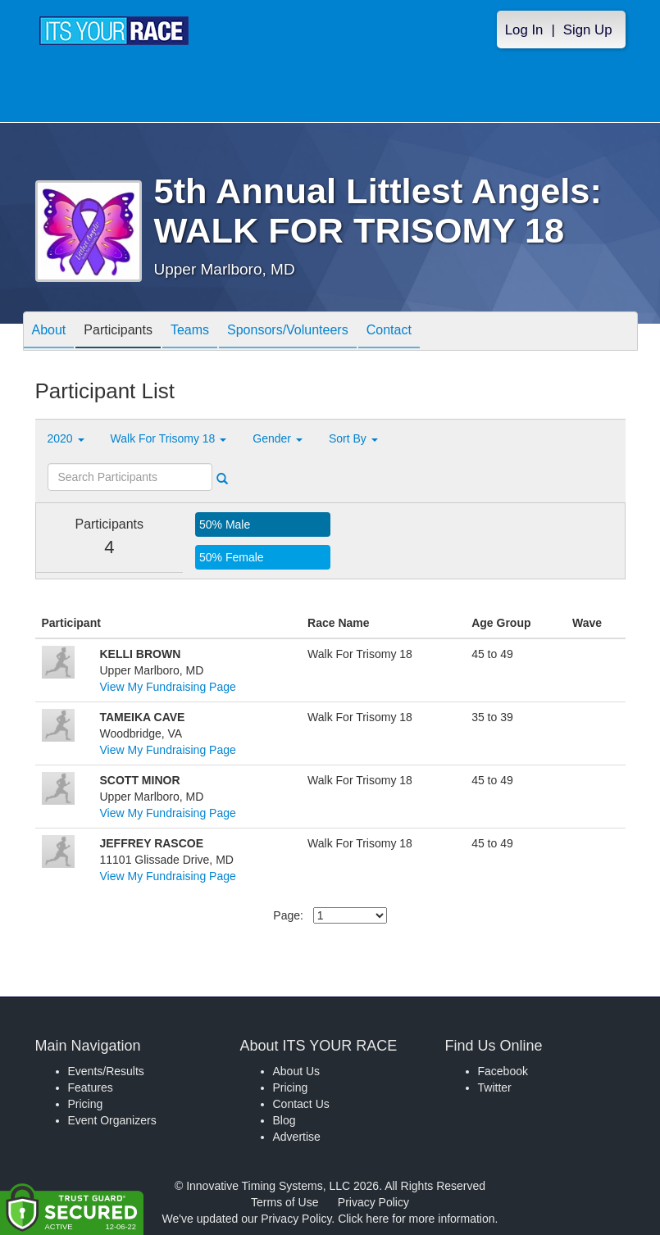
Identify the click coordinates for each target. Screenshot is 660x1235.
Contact (389, 332)
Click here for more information (416, 1218)
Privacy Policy (373, 1202)
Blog (284, 1120)
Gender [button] (278, 438)
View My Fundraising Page (168, 686)
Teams (190, 332)
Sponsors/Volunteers (287, 332)
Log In (524, 30)
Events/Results (106, 1071)
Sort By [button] (353, 438)
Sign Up (587, 30)
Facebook (503, 1071)
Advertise (297, 1136)
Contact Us (301, 1103)
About (49, 332)
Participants (118, 332)
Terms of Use (284, 1202)
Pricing (85, 1103)
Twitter (495, 1087)
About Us (297, 1071)
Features (90, 1087)
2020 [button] (66, 438)
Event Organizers (112, 1120)
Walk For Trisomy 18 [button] (169, 438)
